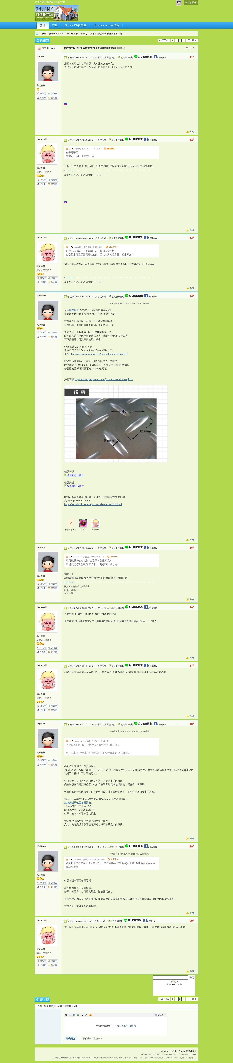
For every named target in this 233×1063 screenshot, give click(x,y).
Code (86, 1015)
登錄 (187, 2)
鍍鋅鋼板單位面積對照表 (77, 802)
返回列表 (165, 40)
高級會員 (41, 85)
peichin (41, 547)
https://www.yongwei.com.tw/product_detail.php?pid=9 (99, 354)
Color (70, 1015)
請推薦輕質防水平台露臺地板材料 (106, 33)
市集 (55, 25)
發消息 (54, 97)
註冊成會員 (130, 1026)
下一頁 (191, 40)
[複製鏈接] (121, 48)
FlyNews (41, 295)
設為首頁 (39, 2)
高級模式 (161, 1015)
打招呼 (43, 97)
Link (78, 1015)
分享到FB (159, 57)
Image (74, 1015)
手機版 (173, 1051)
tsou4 (83, 530)
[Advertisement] (138, 14)
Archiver (164, 1051)
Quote (82, 1015)
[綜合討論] (70, 48)
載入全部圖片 (126, 57)
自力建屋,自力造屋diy (77, 33)
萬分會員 (41, 168)
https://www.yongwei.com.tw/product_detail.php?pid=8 (104, 379)
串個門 (43, 93)
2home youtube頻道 (106, 25)
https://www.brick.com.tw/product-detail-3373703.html (93, 504)
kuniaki (41, 56)
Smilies (90, 1015)
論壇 (43, 25)
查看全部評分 (71, 530)
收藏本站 (49, 2)
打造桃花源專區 (56, 33)
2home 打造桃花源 (37, 33)
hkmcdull (51, 48)
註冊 (194, 2)
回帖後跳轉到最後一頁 (90, 1038)
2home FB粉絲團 (76, 25)
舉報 (192, 131)
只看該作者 (109, 57)
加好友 (54, 93)
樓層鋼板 (74, 310)
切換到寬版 (60, 2)
